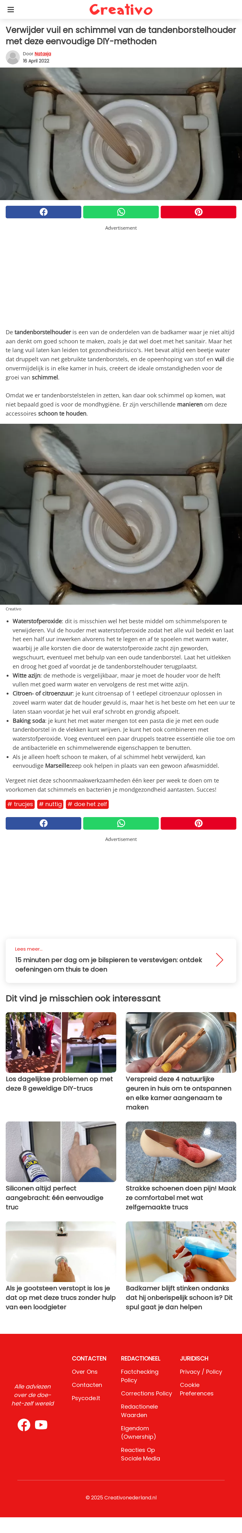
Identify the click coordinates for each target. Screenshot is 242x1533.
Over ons (85, 1372)
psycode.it (86, 1398)
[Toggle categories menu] (11, 9)
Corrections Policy (146, 1393)
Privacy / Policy (201, 1372)
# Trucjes (20, 804)
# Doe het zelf (87, 804)
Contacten (87, 1385)
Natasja (43, 54)
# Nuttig (50, 804)
